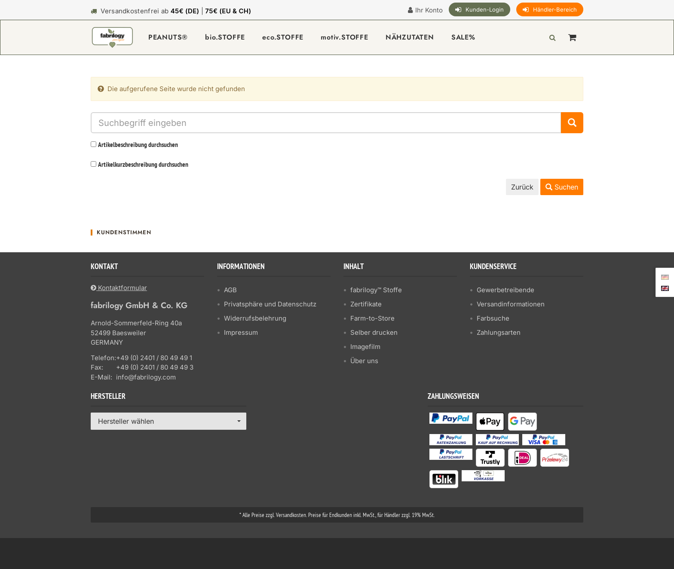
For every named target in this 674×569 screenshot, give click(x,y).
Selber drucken (374, 332)
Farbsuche (493, 318)
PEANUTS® (168, 37)
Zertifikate (366, 304)
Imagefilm (365, 347)
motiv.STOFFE (344, 37)
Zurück (522, 187)
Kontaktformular (119, 288)
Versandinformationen (511, 304)
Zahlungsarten (499, 332)
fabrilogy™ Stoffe (376, 290)
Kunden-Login (485, 9)
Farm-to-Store (372, 318)
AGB (230, 290)
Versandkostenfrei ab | (176, 11)
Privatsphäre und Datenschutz (270, 304)
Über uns (364, 361)
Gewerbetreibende (505, 290)
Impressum (241, 332)
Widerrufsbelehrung (255, 318)
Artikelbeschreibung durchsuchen (138, 145)
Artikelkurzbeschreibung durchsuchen (143, 165)
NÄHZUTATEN (410, 37)
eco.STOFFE (282, 37)
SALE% (463, 37)
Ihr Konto (429, 10)
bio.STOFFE (225, 37)
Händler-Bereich (555, 9)
